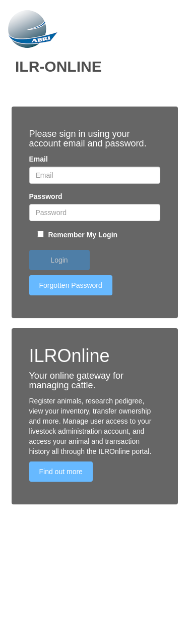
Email (38, 159)
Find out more (61, 472)
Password (45, 196)
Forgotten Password (70, 285)
